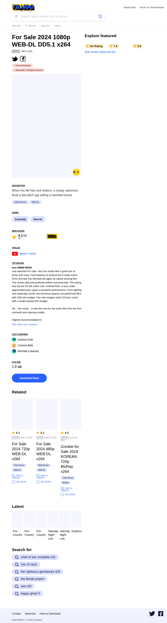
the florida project (29, 579)
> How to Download (22, 65)
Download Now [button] (29, 378)
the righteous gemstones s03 (37, 572)
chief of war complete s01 (35, 557)
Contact (16, 613)
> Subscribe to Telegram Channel (28, 70)
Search (45, 26)
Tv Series (30, 26)
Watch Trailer (24, 253)
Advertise (30, 613)
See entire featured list (100, 52)
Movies (16, 26)
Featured (130, 7)
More (58, 26)
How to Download (152, 7)
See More (19, 482)
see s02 (23, 586)
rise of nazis (26, 564)
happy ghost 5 (27, 593)
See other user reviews (24, 324)
